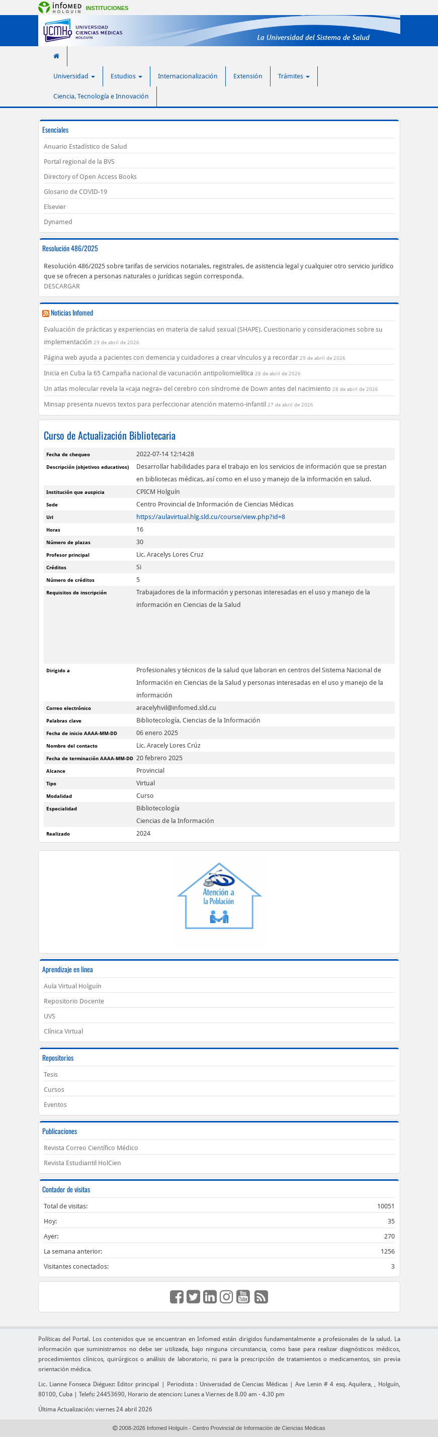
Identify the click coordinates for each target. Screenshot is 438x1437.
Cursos (54, 1089)
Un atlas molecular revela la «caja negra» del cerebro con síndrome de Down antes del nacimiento (187, 388)
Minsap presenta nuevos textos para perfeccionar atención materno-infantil (155, 404)
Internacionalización (188, 76)
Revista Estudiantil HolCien (82, 1163)
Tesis (51, 1074)
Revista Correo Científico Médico (91, 1148)
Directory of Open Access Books (90, 176)
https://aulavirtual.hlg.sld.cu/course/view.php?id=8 (210, 517)
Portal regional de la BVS (79, 161)
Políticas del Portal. (64, 1339)
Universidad (74, 76)
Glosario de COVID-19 (75, 191)
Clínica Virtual (63, 1031)
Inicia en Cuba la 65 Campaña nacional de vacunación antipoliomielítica (148, 373)
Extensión (247, 76)
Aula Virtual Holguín (73, 986)
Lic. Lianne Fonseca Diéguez (76, 1384)
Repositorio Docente (74, 1001)
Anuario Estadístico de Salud (85, 146)
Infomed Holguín (167, 1428)
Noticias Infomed (72, 312)
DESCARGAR (62, 286)
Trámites (294, 76)
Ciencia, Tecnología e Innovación (101, 96)
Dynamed (58, 222)
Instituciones (107, 8)
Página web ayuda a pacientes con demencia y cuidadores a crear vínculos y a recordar (171, 357)
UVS (49, 1016)
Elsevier (55, 207)
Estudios (126, 76)
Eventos (55, 1104)
